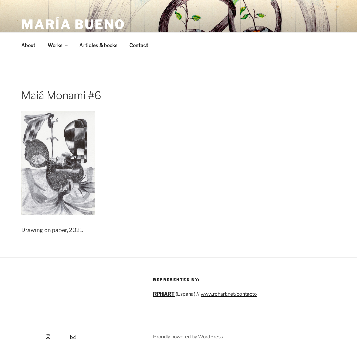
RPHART (164, 294)
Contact (138, 45)
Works (58, 45)
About (28, 45)
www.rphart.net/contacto (229, 294)
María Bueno (73, 24)
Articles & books (98, 45)
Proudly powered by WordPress (188, 336)
